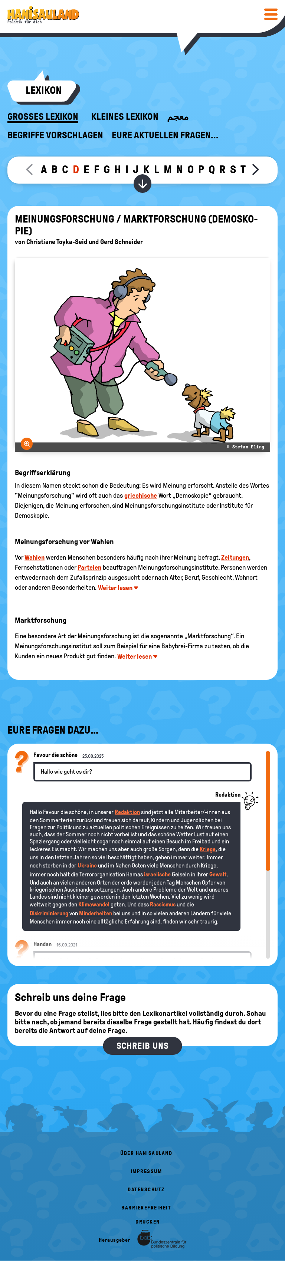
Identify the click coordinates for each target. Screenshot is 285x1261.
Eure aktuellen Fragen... (165, 135)
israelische (157, 874)
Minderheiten (95, 913)
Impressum (146, 1171)
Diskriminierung (49, 913)
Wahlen (34, 557)
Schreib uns (143, 1046)
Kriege (208, 849)
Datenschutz (146, 1189)
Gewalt (218, 874)
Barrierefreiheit (146, 1208)
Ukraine (87, 865)
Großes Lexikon (42, 117)
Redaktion (127, 812)
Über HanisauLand (146, 1153)
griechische (140, 495)
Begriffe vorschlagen (55, 135)
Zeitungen (235, 557)
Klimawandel (93, 904)
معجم (178, 117)
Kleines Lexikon (124, 117)
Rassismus (163, 904)
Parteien (89, 567)
